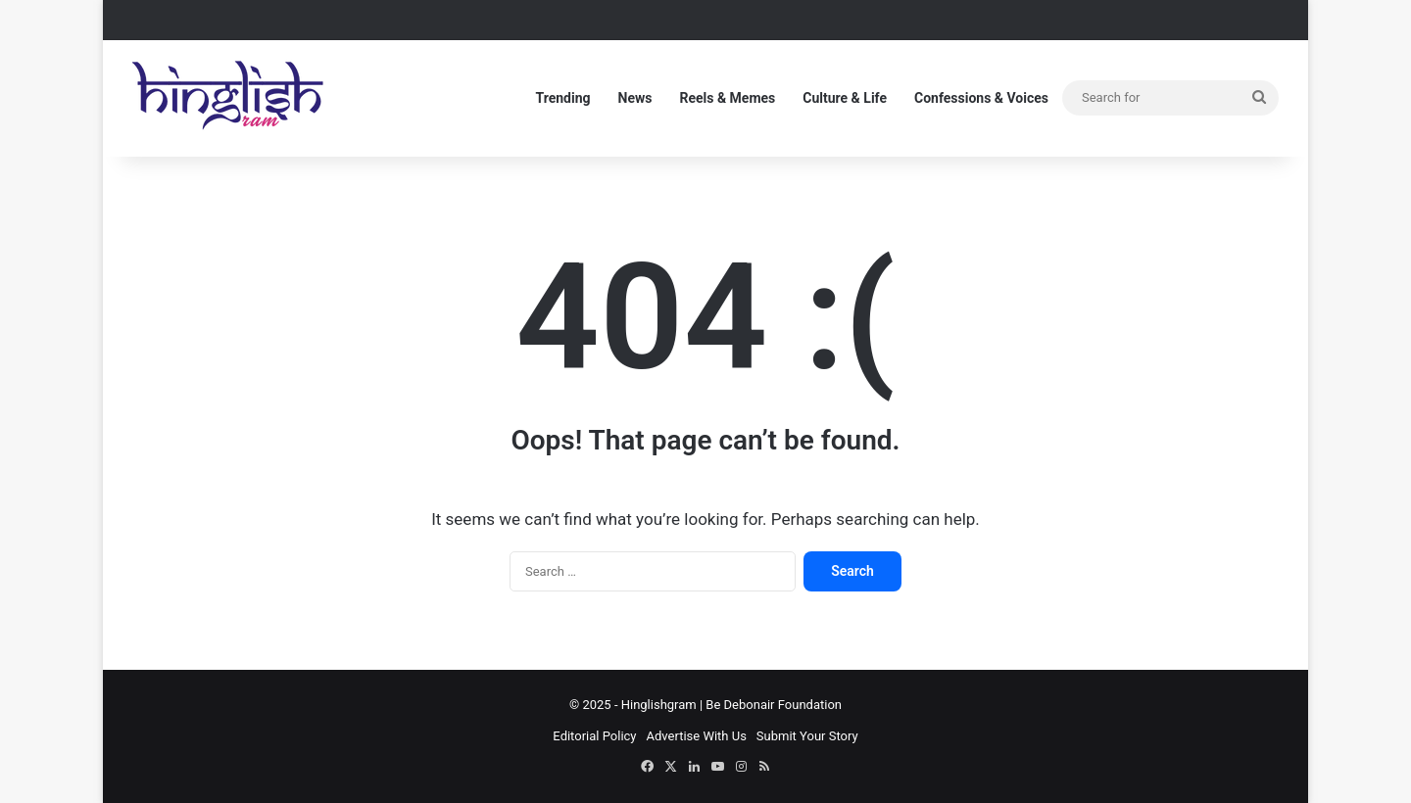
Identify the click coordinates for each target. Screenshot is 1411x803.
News (635, 98)
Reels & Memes (727, 98)
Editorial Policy (594, 736)
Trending (562, 98)
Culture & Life (845, 98)
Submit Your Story (807, 736)
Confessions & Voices (981, 98)
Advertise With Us (697, 736)
